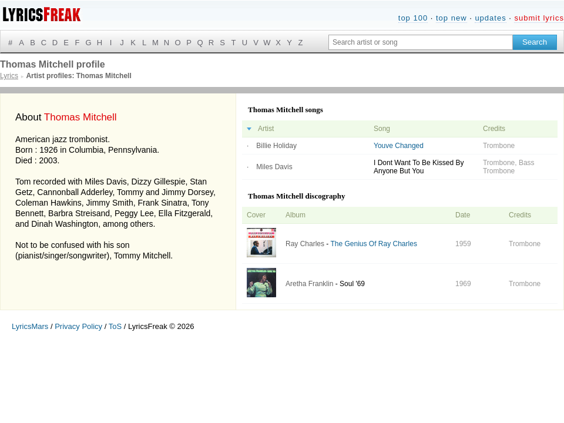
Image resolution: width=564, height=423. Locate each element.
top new (451, 18)
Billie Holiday (276, 146)
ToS (115, 326)
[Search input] (420, 42)
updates (490, 18)
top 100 (413, 18)
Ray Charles (305, 244)
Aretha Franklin (309, 284)
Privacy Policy (78, 326)
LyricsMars (30, 326)
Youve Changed (399, 146)
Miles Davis (274, 167)
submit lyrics (539, 18)
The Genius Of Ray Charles (373, 244)
